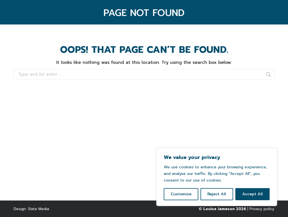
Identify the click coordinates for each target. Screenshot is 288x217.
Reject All (216, 194)
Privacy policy (262, 208)
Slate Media (38, 208)
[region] (216, 177)
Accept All (252, 194)
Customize (181, 194)
